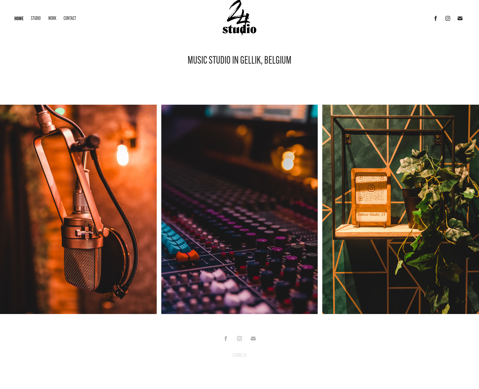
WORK (52, 18)
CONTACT (70, 18)
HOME (19, 18)
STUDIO (36, 18)
